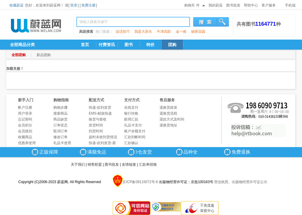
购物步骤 (60, 107)
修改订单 (60, 137)
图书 (128, 44)
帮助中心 (251, 5)
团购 (172, 44)
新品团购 (44, 55)
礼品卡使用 (62, 143)
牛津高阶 (164, 32)
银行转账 (131, 113)
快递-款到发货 (100, 107)
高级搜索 (86, 32)
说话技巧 (123, 32)
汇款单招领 (148, 164)
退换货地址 (168, 125)
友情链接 (129, 164)
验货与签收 (97, 119)
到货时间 (96, 131)
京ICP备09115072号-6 (140, 182)
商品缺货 (60, 119)
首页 (85, 44)
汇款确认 (131, 143)
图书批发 (233, 5)
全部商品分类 (22, 44)
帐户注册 (25, 107)
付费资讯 (107, 44)
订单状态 (60, 125)
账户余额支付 (134, 131)
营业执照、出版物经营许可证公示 (240, 182)
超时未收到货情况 (103, 137)
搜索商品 (60, 113)
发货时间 (96, 125)
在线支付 (131, 107)
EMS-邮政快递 (100, 113)
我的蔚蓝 (216, 5)
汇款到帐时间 (134, 137)
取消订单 (60, 131)
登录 (73, 5)
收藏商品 (25, 137)
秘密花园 (198, 32)
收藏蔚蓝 (16, 5)
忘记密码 (25, 119)
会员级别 (25, 131)
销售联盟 (95, 164)
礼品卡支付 (133, 125)
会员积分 (25, 125)
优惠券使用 (27, 143)
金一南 (181, 32)
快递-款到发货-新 (102, 143)
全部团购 (19, 55)
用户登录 (25, 113)
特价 (150, 44)
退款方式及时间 (172, 119)
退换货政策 (168, 107)
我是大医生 (143, 32)
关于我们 (78, 164)
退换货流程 (168, 113)
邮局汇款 (131, 119)
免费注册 (88, 5)
